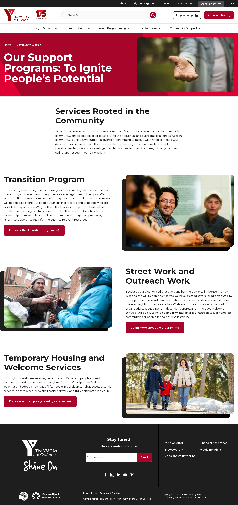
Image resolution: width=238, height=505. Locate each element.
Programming (187, 15)
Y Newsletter (174, 443)
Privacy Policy (90, 493)
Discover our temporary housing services (40, 402)
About (123, 3)
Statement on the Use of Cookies (134, 499)
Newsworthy (174, 449)
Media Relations (211, 449)
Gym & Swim (47, 28)
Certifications (150, 28)
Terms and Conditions (111, 493)
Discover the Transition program (34, 230)
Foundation (184, 3)
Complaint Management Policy (99, 499)
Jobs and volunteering (180, 456)
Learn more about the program (155, 328)
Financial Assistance (214, 443)
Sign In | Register (144, 3)
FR (232, 3)
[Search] (108, 15)
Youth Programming (115, 28)
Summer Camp (78, 28)
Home (7, 45)
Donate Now (211, 4)
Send (144, 457)
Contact (166, 3)
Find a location (219, 15)
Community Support (186, 28)
